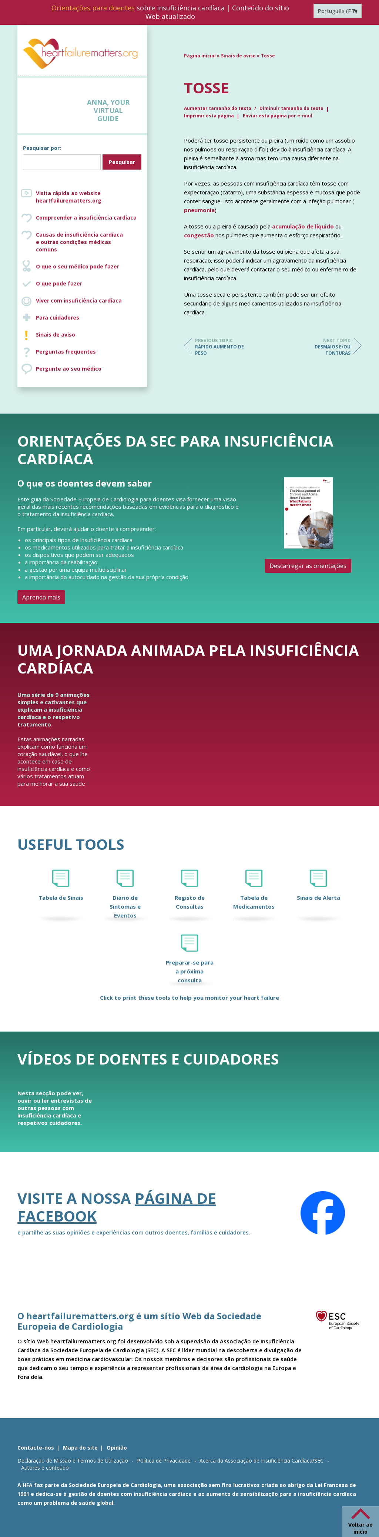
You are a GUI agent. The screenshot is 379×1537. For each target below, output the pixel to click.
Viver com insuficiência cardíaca (79, 300)
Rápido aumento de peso (224, 346)
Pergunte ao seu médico (68, 368)
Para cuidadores (57, 317)
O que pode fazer (59, 283)
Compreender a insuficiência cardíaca (86, 217)
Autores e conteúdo (45, 1467)
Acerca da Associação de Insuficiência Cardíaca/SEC (261, 1460)
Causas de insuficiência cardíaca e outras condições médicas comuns (89, 242)
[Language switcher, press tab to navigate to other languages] (337, 11)
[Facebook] (323, 1213)
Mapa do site (80, 1447)
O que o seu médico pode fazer (77, 266)
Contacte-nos (35, 1447)
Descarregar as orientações (307, 566)
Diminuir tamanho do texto (291, 108)
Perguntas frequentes (66, 351)
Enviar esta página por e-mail (277, 116)
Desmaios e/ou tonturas (321, 346)
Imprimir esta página (209, 116)
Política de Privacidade (164, 1460)
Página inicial (200, 56)
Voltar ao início (360, 1528)
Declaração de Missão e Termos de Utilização (72, 1460)
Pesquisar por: (42, 147)
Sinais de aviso (55, 334)
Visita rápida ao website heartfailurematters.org (68, 197)
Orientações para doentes (93, 7)
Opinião (117, 1447)
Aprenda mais (41, 597)
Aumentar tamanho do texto (218, 108)
